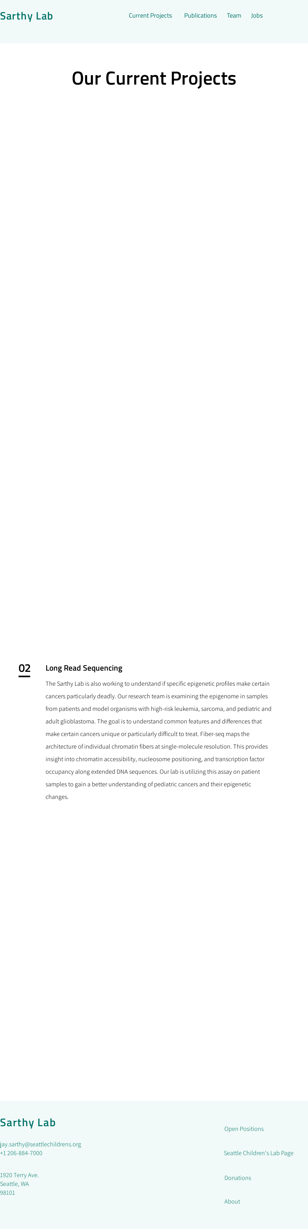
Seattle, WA (14, 1184)
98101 (8, 1192)
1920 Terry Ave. (19, 1175)
